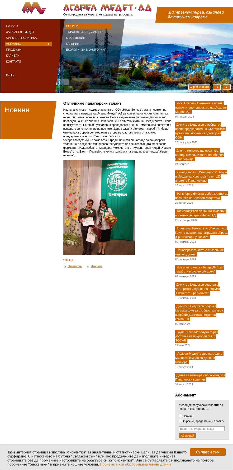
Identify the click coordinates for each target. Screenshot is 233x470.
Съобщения (75, 38)
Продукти (13, 49)
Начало (12, 26)
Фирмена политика (21, 38)
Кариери (12, 55)
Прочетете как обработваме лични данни (135, 464)
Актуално (13, 43)
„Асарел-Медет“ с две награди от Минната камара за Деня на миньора (199, 358)
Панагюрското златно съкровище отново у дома (199, 252)
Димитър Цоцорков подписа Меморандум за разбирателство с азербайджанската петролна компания (199, 312)
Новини (72, 26)
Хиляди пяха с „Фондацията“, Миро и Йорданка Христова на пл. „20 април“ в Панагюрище (201, 176)
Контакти (13, 61)
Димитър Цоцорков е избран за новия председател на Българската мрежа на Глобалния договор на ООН (200, 131)
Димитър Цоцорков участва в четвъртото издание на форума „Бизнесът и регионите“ (197, 289)
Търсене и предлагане (84, 32)
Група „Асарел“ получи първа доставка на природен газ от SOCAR (196, 336)
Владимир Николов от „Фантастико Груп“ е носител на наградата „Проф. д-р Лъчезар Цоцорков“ (201, 233)
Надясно (227, 87)
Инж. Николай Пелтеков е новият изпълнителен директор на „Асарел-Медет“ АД (201, 107)
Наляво (217, 87)
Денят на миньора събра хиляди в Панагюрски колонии (200, 377)
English (10, 75)
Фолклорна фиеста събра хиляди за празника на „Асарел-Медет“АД (201, 196)
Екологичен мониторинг (86, 49)
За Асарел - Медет (20, 32)
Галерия (72, 43)
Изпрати (96, 266)
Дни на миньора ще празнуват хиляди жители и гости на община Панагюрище (199, 155)
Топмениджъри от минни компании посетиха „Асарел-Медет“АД (200, 213)
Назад (68, 260)
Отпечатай (75, 266)
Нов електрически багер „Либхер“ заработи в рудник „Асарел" (199, 269)
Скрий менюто (199, 87)
